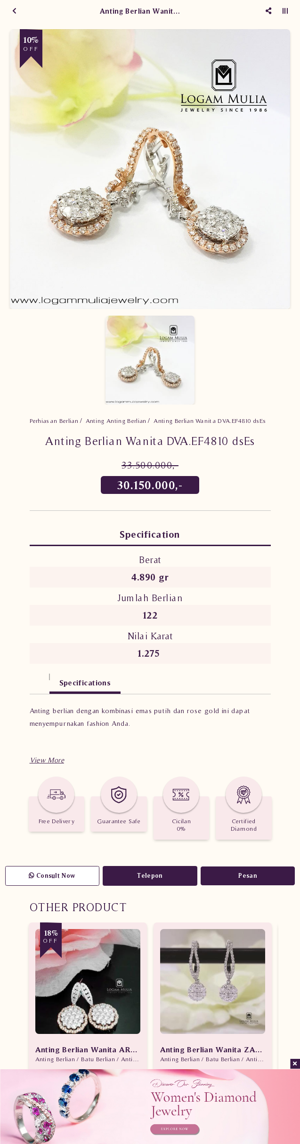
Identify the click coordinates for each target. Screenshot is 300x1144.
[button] (47, 760)
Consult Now (52, 875)
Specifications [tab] (85, 682)
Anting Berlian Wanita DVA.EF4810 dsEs (210, 420)
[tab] (39, 678)
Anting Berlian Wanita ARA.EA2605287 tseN (87, 1049)
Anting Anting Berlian (116, 420)
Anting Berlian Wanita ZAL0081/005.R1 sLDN (212, 1049)
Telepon (149, 875)
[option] (150, 169)
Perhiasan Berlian (54, 420)
